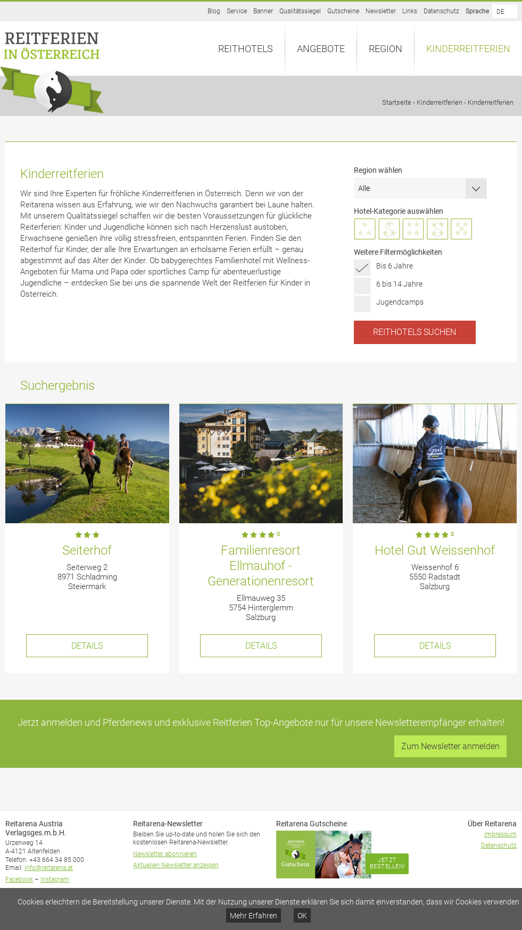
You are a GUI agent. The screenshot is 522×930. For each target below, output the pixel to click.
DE (500, 11)
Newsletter (381, 11)
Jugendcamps (400, 302)
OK (302, 915)
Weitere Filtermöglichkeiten (398, 252)
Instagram (54, 879)
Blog (214, 11)
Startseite (396, 102)
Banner (263, 11)
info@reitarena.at (48, 868)
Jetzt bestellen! (387, 863)
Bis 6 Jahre (394, 266)
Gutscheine (343, 11)
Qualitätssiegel (300, 11)
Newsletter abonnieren (165, 854)
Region (385, 48)
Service (237, 11)
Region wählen (378, 170)
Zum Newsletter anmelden (450, 746)
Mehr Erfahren (253, 915)
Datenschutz (441, 11)
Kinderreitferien (468, 48)
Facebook (19, 879)
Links (409, 11)
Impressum (500, 834)
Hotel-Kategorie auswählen (398, 211)
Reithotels (245, 48)
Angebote (321, 48)
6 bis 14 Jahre (399, 284)
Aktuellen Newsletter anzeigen (176, 865)
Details (87, 646)
